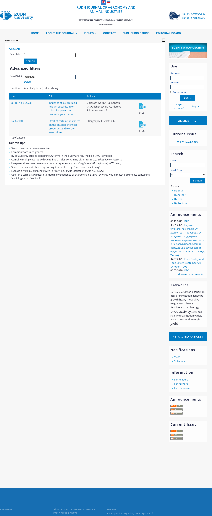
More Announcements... (191, 274)
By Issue (178, 190)
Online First (188, 120)
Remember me (179, 92)
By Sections (180, 203)
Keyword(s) (16, 76)
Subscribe (180, 361)
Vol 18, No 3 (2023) (21, 103)
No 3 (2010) (17, 121)
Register (196, 106)
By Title (178, 199)
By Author (180, 194)
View (177, 357)
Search (173, 160)
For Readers (181, 379)
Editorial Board (168, 33)
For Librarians (182, 388)
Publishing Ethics (136, 33)
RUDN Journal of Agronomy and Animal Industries (106, 15)
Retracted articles (188, 336)
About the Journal (59, 33)
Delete (27, 81)
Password (174, 82)
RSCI (186, 270)
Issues (89, 33)
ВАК (186, 221)
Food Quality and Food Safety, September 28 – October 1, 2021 (187, 262)
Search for (16, 54)
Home (35, 33)
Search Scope (187, 173)
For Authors (181, 383)
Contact (109, 33)
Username (175, 73)
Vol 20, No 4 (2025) (187, 142)
